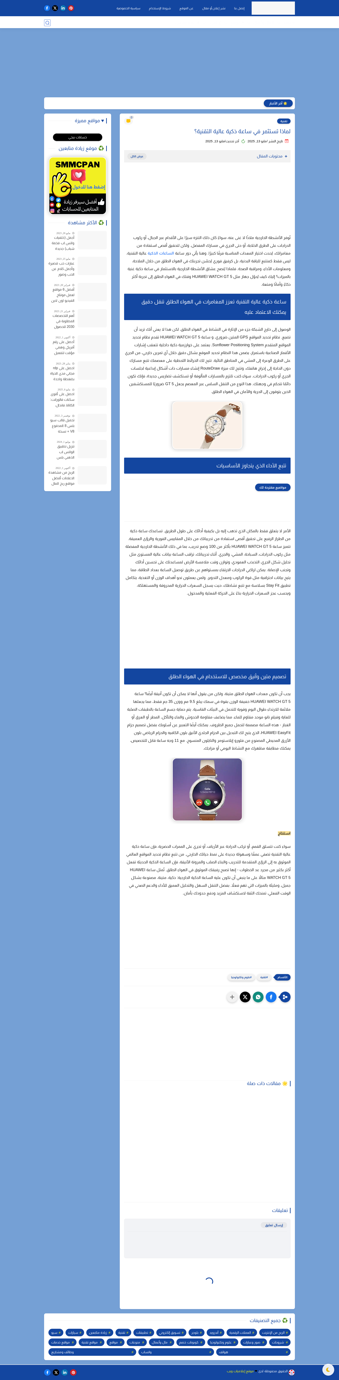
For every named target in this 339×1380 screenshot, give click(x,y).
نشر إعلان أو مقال (213, 8)
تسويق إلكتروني (169, 1332)
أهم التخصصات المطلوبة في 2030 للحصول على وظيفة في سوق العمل (63, 322)
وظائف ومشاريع (62, 1352)
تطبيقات (142, 1332)
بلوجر (194, 1332)
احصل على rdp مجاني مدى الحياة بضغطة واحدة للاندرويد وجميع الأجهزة (62, 374)
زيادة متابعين (98, 1332)
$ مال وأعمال (263, 23)
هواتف (223, 1352)
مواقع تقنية (90, 1342)
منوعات (135, 1342)
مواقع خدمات (60, 1342)
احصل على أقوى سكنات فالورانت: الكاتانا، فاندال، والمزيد (62, 400)
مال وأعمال (160, 1342)
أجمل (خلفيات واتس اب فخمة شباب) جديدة (63, 243)
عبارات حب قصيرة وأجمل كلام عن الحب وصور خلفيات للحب (61, 269)
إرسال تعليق (274, 1225)
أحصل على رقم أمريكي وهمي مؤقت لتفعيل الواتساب (63, 348)
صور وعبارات (251, 1342)
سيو (54, 1332)
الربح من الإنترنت (273, 1332)
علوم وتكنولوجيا (240, 977)
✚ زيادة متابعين (187, 23)
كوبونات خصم (188, 1342)
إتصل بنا (239, 8)
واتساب (146, 1352)
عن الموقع (186, 8)
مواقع (113, 1342)
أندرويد (213, 1332)
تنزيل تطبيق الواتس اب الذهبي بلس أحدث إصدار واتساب (65, 452)
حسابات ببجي (77, 137)
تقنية (283, 121)
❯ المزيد (215, 23)
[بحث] (47, 22)
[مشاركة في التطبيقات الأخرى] (232, 997)
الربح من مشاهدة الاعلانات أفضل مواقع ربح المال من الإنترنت (61, 479)
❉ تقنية (289, 23)
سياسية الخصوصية (128, 8)
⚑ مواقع (237, 23)
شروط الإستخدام (159, 8)
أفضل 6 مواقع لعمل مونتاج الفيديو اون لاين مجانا (62, 296)
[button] (271, 997)
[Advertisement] (169, 64)
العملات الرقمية (240, 1332)
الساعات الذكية (161, 253)
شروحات (278, 1342)
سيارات (73, 1332)
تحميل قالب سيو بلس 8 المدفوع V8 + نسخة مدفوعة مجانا (62, 426)
